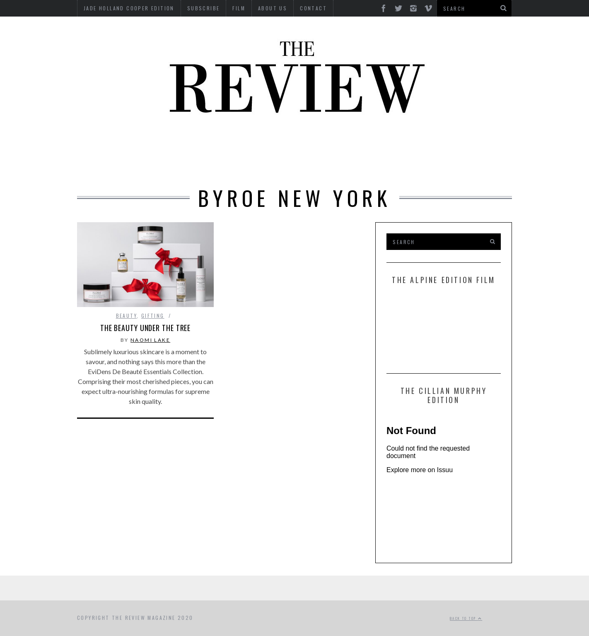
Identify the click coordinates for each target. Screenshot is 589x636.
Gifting (152, 315)
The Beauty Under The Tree (145, 327)
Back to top (466, 618)
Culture (198, 141)
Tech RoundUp (282, 164)
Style (234, 164)
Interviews (281, 141)
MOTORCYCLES (473, 141)
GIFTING (399, 164)
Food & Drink (377, 141)
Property (195, 164)
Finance (327, 141)
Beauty (157, 141)
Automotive (111, 141)
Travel (360, 164)
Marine (425, 141)
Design (237, 141)
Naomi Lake (150, 340)
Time (328, 164)
